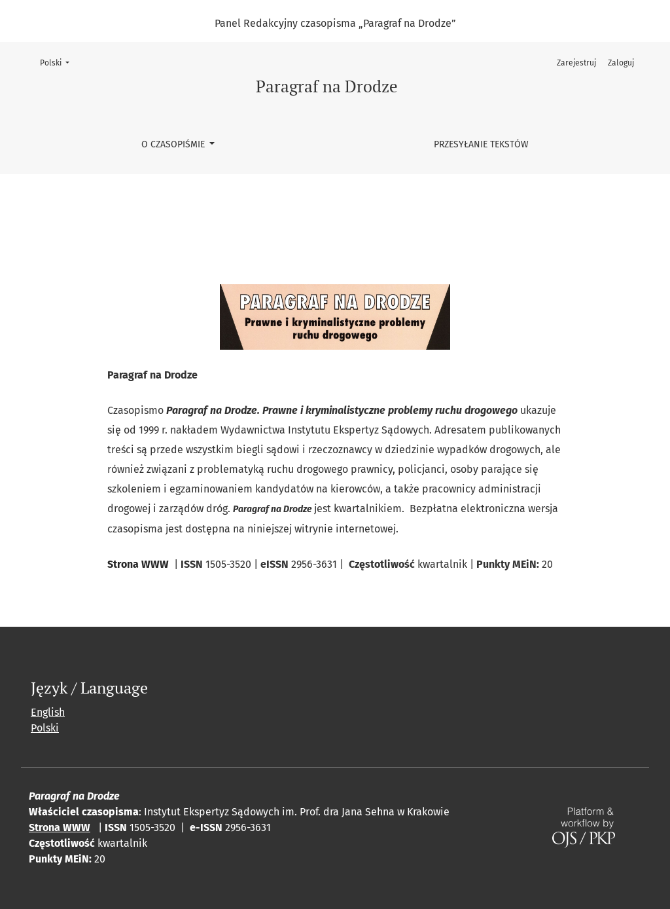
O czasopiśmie (174, 144)
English (48, 712)
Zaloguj (621, 62)
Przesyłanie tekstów (481, 144)
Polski (58, 61)
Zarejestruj (576, 62)
